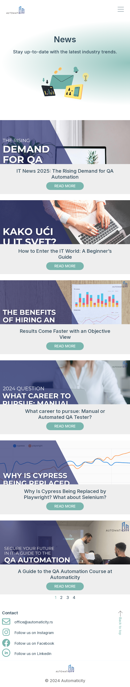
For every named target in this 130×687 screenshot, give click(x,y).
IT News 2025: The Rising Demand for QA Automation (65, 174)
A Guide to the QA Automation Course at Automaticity (65, 574)
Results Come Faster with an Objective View (65, 334)
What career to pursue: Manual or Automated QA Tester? (65, 414)
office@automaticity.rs (33, 622)
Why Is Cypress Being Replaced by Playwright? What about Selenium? (65, 494)
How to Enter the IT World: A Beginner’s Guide (65, 254)
